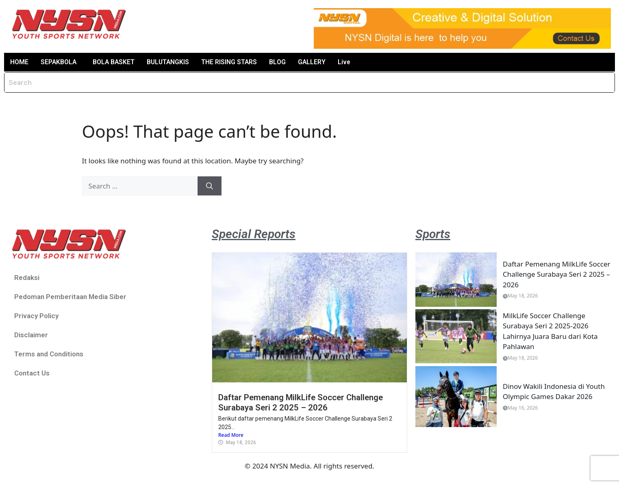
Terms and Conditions (48, 354)
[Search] (210, 186)
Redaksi (26, 277)
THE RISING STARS (232, 62)
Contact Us (32, 373)
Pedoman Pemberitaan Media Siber (70, 297)
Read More (230, 435)
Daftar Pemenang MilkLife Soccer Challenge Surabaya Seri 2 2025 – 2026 (300, 402)
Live (347, 62)
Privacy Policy (36, 316)
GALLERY (315, 62)
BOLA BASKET (114, 62)
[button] (61, 62)
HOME (19, 62)
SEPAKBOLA (59, 62)
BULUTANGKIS (170, 62)
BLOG (280, 62)
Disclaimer (31, 335)
